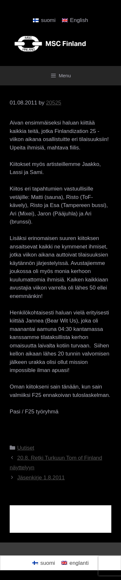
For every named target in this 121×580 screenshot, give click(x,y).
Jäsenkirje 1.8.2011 (41, 478)
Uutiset (25, 448)
